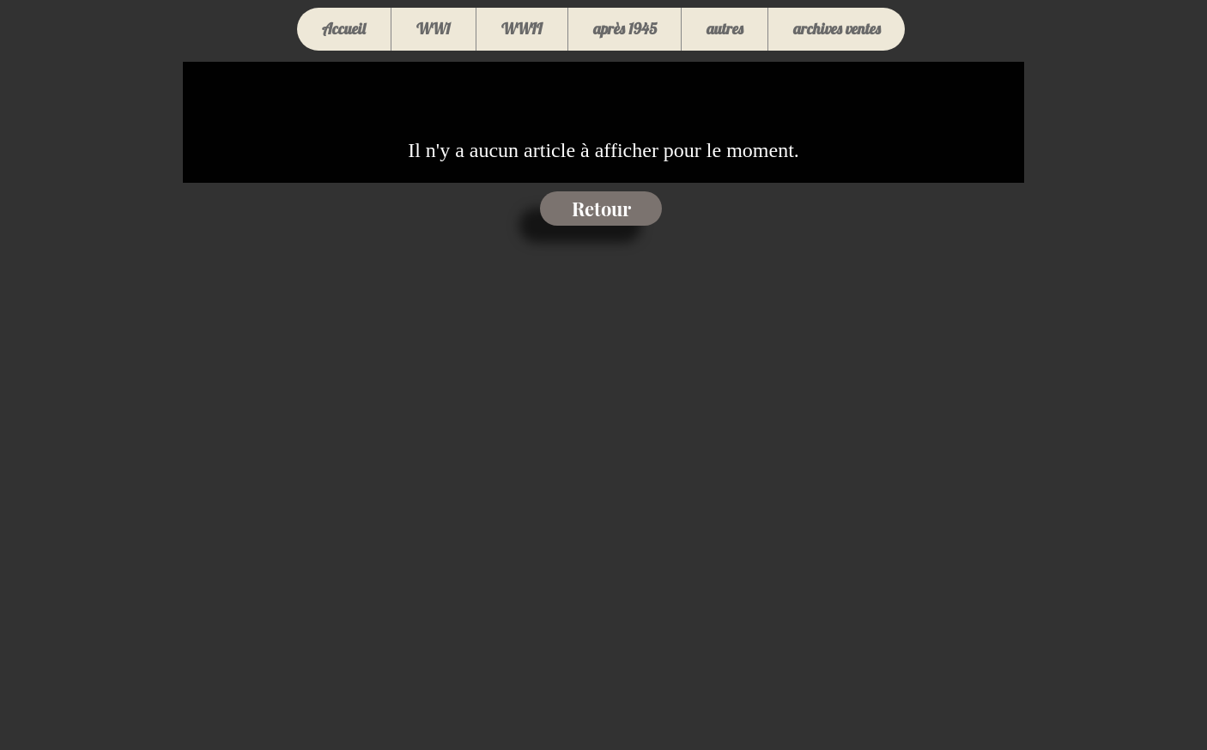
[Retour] (601, 208)
